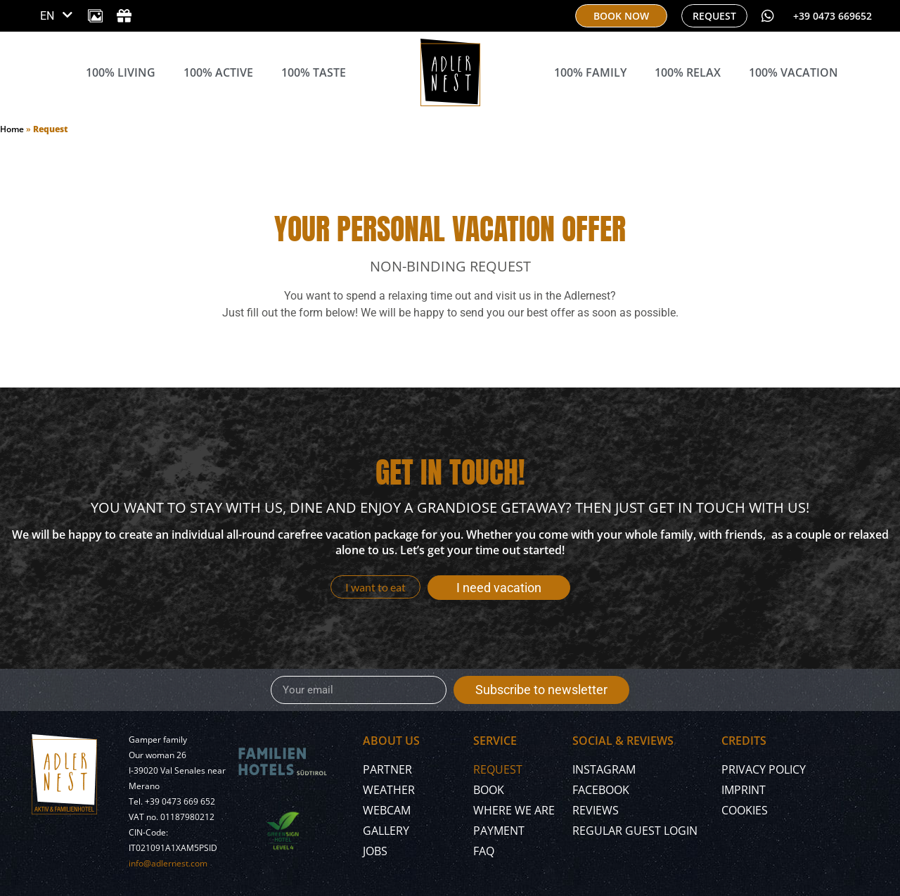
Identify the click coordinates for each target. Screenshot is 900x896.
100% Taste (313, 72)
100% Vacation (793, 72)
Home (12, 129)
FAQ (483, 851)
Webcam (387, 810)
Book (488, 790)
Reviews (595, 810)
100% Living (120, 72)
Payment (499, 830)
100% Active (218, 72)
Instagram (604, 769)
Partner (387, 769)
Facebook (600, 790)
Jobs (375, 851)
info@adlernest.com (168, 863)
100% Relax (688, 72)
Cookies (744, 810)
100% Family (590, 72)
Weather (389, 790)
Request (497, 769)
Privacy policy (763, 769)
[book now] (621, 15)
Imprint (743, 790)
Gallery (386, 830)
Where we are (514, 810)
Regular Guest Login (635, 830)
